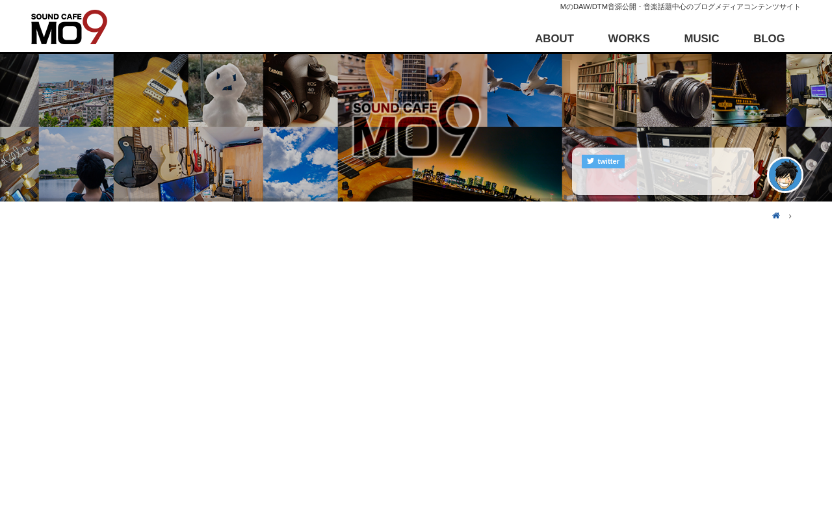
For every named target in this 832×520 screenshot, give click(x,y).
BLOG (769, 38)
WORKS (629, 38)
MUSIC (701, 38)
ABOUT (554, 38)
